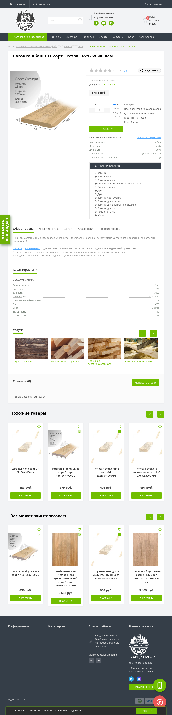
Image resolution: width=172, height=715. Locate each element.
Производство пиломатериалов (142, 108)
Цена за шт (117, 106)
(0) (125, 70)
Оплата (103, 36)
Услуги (68, 229)
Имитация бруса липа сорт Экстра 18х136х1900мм (65, 472)
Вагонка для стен (106, 208)
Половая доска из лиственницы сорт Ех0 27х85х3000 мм (146, 472)
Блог (131, 36)
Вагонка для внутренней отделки (115, 204)
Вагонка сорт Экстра (108, 197)
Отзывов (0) (85, 229)
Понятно (146, 711)
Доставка (71, 36)
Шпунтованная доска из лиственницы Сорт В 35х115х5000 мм (106, 575)
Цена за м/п (117, 114)
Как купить (130, 104)
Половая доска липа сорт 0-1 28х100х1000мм (106, 472)
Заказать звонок (144, 687)
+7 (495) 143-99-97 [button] (142, 657)
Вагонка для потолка (108, 201)
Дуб (98, 190)
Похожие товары (109, 229)
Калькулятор (146, 36)
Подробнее (75, 710)
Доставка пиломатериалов (139, 113)
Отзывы (73, 45)
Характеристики (49, 229)
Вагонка (101, 173)
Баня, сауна (103, 176)
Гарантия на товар (135, 117)
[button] (18, 4)
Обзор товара (23, 229)
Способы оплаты (133, 122)
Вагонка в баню (105, 180)
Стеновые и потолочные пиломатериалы (120, 183)
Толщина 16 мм (105, 211)
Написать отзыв (145, 382)
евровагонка (32, 248)
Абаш (99, 215)
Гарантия (88, 36)
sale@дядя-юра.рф (140, 662)
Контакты (57, 45)
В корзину (106, 128)
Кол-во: (93, 104)
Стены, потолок (105, 187)
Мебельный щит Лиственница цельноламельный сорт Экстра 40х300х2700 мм (66, 578)
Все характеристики (149, 137)
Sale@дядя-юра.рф (104, 13)
